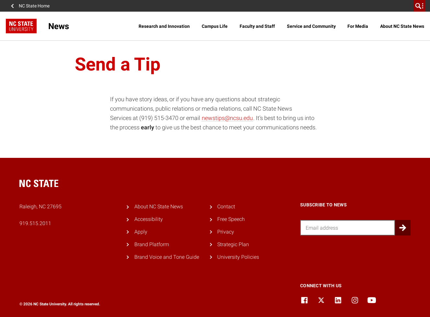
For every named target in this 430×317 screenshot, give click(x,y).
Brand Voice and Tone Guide (166, 257)
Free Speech (231, 219)
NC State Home (34, 5)
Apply (140, 232)
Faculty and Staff (257, 26)
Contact (226, 206)
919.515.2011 (35, 223)
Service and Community (311, 26)
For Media (357, 26)
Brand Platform (151, 244)
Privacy (225, 232)
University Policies (238, 257)
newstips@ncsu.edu (227, 118)
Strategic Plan (233, 244)
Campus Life (215, 26)
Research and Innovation (164, 26)
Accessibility (148, 219)
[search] (419, 6)
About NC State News (402, 26)
